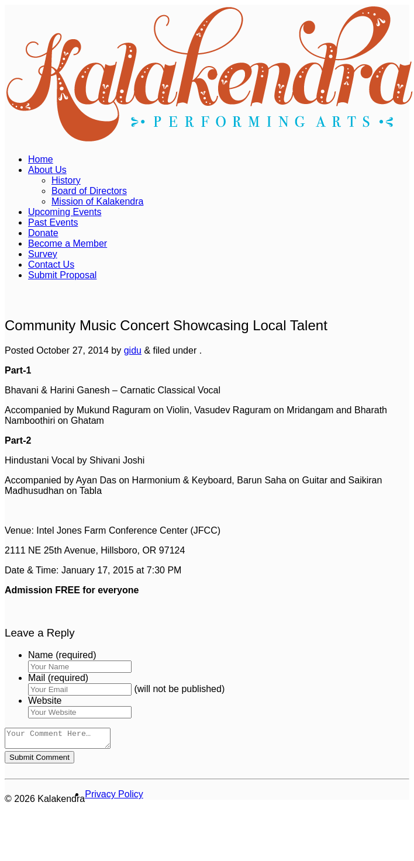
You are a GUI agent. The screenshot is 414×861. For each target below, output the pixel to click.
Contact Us (51, 264)
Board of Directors (89, 191)
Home (40, 159)
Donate (43, 233)
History (66, 180)
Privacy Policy (114, 798)
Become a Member (67, 243)
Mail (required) (58, 678)
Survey (42, 254)
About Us (47, 170)
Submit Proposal (62, 275)
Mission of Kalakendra (97, 201)
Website (45, 701)
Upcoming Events (64, 212)
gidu (133, 350)
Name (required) (62, 655)
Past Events (53, 222)
